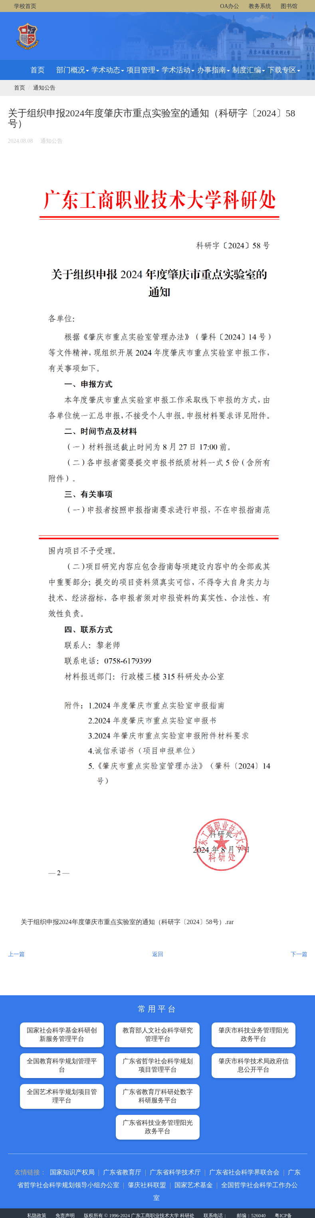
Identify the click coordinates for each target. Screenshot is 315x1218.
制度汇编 (248, 70)
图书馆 (289, 6)
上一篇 (16, 954)
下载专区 (283, 70)
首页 (37, 70)
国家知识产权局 (72, 1172)
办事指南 (213, 70)
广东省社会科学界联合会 (244, 1172)
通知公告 (44, 88)
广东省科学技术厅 (175, 1172)
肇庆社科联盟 (147, 1185)
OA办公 (229, 6)
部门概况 (72, 70)
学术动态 (107, 70)
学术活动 (178, 70)
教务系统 (260, 6)
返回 (157, 954)
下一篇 (299, 954)
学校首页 (25, 6)
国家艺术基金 (193, 1185)
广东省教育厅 (122, 1172)
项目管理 (143, 70)
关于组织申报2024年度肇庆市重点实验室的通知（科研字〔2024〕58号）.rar (127, 921)
